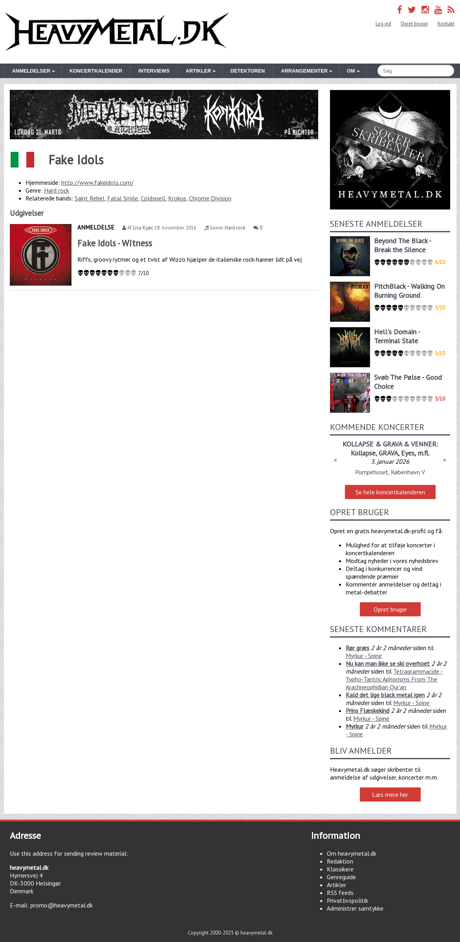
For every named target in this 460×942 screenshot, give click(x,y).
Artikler (336, 885)
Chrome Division (210, 198)
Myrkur (354, 726)
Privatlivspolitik (347, 900)
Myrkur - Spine (364, 656)
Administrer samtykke (355, 908)
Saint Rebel (89, 198)
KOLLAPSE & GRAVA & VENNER (389, 443)
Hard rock (56, 190)
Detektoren (247, 71)
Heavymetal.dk (117, 32)
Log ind (383, 23)
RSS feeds (340, 892)
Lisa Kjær (142, 227)
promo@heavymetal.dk (61, 905)
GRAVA (388, 452)
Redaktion (340, 861)
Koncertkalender (96, 71)
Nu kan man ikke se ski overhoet (388, 663)
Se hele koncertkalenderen (390, 492)
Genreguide (341, 877)
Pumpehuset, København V (390, 472)
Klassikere (340, 869)
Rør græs (357, 648)
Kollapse (363, 452)
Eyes (407, 452)
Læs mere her (390, 794)
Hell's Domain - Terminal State (397, 336)
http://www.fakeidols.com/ (97, 182)
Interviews (153, 71)
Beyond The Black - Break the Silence (402, 245)
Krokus (177, 198)
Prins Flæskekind (367, 710)
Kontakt (446, 23)
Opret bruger (414, 23)
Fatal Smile (122, 198)
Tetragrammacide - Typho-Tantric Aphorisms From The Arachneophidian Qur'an (394, 679)
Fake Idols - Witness (114, 243)
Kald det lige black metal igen (385, 695)
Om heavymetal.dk (351, 853)
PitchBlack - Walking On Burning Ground (409, 291)
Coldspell (153, 198)
